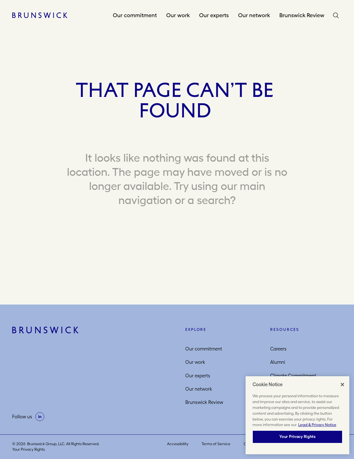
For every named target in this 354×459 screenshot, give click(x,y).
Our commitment (135, 15)
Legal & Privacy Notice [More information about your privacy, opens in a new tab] (317, 424)
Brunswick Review (301, 15)
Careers (278, 349)
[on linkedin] (39, 416)
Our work (178, 15)
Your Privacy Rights (28, 449)
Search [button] (337, 15)
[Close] (342, 384)
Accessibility (177, 444)
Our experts (214, 15)
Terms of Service (216, 444)
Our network (254, 15)
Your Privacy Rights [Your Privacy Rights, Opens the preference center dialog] (297, 436)
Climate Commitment (293, 375)
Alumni (277, 362)
